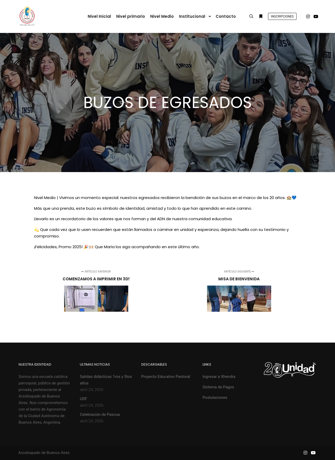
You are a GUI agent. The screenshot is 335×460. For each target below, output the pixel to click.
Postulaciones (215, 397)
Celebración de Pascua (100, 414)
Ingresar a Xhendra (219, 376)
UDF (83, 398)
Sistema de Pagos (218, 387)
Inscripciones (282, 16)
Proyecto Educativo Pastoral (165, 376)
